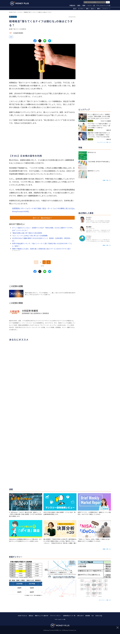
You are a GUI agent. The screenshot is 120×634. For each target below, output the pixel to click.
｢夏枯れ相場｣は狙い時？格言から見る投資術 (27, 233)
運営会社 (31, 615)
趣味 (99, 8)
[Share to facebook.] (34, 40)
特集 (84, 5)
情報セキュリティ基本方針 (41, 615)
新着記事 (73, 5)
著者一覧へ (106, 245)
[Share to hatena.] (49, 40)
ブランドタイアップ (103, 5)
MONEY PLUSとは (22, 615)
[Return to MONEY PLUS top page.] (19, 3)
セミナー (91, 5)
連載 (79, 5)
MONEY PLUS (12, 12)
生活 (75, 8)
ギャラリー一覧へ (104, 600)
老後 (88, 8)
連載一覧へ (106, 549)
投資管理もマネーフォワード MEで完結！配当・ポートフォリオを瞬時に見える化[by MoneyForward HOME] (43, 210)
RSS (93, 615)
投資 (11, 37)
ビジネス (81, 8)
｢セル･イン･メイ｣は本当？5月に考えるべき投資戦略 (29, 235)
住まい (93, 8)
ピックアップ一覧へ (103, 142)
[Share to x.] (39, 40)
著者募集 (87, 615)
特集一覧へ (106, 180)
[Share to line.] (44, 40)
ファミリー (106, 8)
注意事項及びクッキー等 (69, 615)
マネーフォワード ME (60, 619)
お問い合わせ (80, 615)
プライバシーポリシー (55, 615)
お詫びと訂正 (98, 615)
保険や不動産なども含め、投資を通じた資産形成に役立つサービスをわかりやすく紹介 (41, 249)
